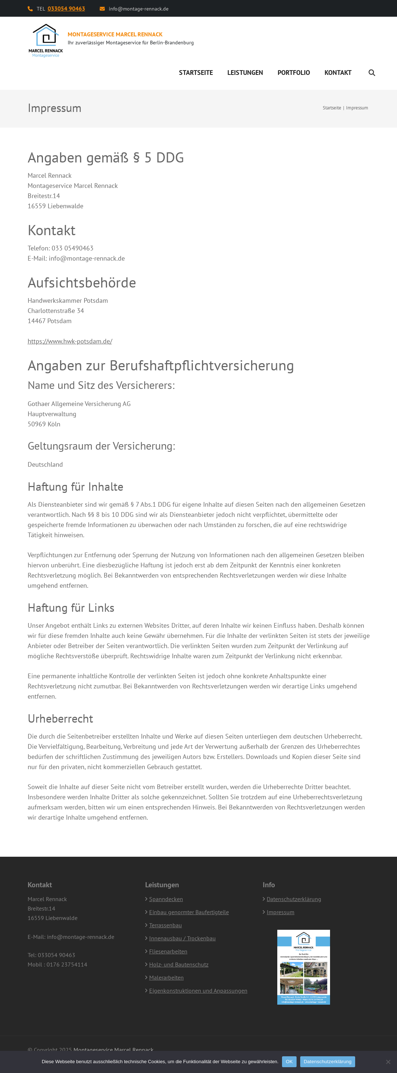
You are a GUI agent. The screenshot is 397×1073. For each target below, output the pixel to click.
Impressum (280, 912)
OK (289, 1061)
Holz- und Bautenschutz (179, 964)
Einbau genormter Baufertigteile (189, 912)
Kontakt (338, 72)
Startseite (196, 72)
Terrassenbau (165, 925)
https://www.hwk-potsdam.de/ (70, 341)
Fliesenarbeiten (168, 951)
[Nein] (388, 1061)
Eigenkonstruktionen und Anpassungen (198, 990)
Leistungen (245, 72)
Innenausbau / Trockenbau (182, 938)
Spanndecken (166, 899)
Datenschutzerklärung (294, 899)
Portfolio (294, 72)
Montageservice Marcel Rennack (115, 34)
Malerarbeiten (166, 977)
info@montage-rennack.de (138, 8)
